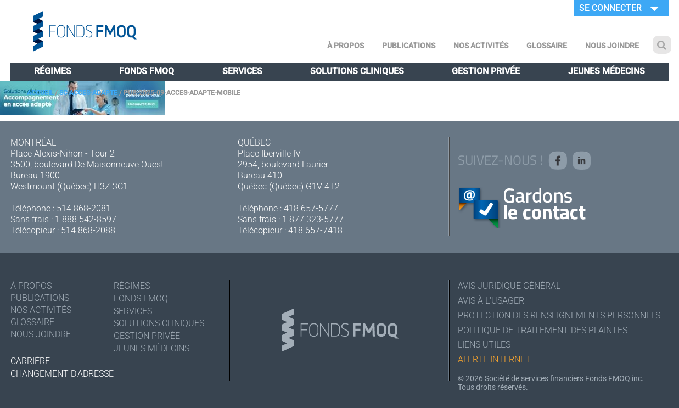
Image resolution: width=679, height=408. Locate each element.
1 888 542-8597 (85, 219)
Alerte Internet (494, 360)
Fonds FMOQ (146, 71)
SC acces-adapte (88, 93)
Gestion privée (486, 71)
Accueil (40, 93)
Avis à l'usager (491, 300)
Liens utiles (484, 345)
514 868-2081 (84, 208)
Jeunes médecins (606, 71)
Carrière (30, 361)
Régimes (52, 71)
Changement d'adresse (62, 373)
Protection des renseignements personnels (559, 315)
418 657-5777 (311, 208)
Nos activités (480, 45)
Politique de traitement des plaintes (542, 330)
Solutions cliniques (357, 71)
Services (242, 71)
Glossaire (546, 45)
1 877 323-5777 (313, 219)
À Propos (345, 45)
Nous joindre (612, 45)
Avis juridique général (509, 286)
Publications (408, 45)
